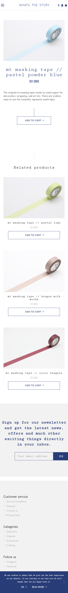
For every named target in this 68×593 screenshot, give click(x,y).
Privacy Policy (13, 515)
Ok (22, 587)
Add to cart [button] (33, 235)
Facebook (12, 566)
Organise (11, 536)
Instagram (12, 561)
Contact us (12, 510)
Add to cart (33, 120)
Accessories (13, 540)
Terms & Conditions (16, 501)
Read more (38, 587)
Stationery (12, 531)
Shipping (11, 506)
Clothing (11, 545)
